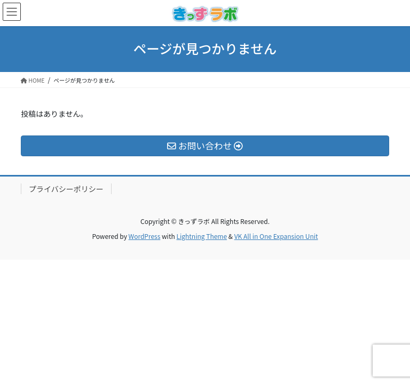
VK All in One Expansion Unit (276, 236)
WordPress (145, 236)
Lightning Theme (201, 236)
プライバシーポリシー (66, 188)
